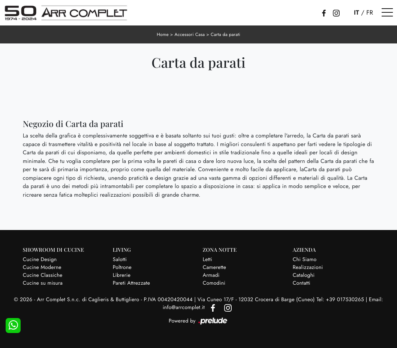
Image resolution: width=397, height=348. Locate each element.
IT (356, 12)
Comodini (214, 283)
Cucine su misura (43, 283)
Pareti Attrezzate (131, 283)
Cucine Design (40, 259)
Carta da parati (225, 34)
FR (369, 12)
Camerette (214, 267)
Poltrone (122, 267)
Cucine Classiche (43, 275)
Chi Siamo (305, 259)
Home (163, 34)
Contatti (301, 283)
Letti (207, 259)
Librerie (121, 275)
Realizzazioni (308, 267)
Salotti (120, 259)
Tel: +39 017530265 (341, 299)
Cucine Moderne (42, 267)
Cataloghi (304, 275)
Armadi (211, 275)
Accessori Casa (190, 34)
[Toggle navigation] (387, 12)
